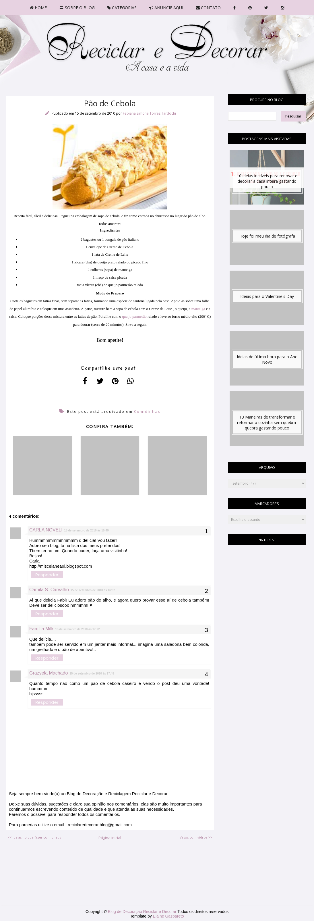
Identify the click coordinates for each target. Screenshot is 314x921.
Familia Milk (41, 628)
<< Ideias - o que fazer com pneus (34, 837)
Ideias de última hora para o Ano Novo (267, 359)
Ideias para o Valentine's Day (267, 296)
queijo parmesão (134, 316)
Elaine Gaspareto (168, 916)
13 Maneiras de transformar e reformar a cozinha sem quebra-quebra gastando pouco (267, 422)
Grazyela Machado (48, 672)
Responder (47, 575)
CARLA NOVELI (46, 529)
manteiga (198, 309)
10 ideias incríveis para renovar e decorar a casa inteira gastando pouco (267, 181)
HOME (38, 7)
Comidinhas (147, 411)
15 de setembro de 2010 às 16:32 (93, 590)
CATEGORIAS (122, 7)
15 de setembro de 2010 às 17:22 (77, 629)
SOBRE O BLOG (77, 7)
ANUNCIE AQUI (166, 7)
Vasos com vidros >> (196, 837)
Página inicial (109, 837)
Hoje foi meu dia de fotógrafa (267, 236)
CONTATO (208, 7)
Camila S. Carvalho (49, 589)
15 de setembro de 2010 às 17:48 (91, 673)
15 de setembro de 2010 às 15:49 (86, 530)
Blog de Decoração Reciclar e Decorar (143, 911)
